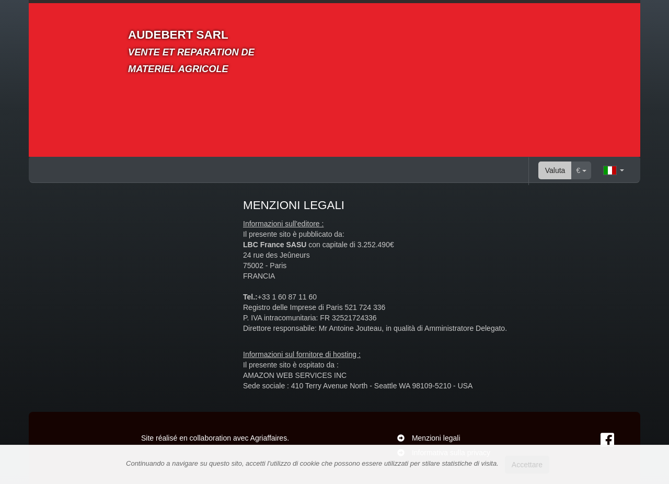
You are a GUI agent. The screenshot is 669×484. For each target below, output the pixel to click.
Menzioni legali (436, 438)
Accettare (527, 464)
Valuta (555, 170)
